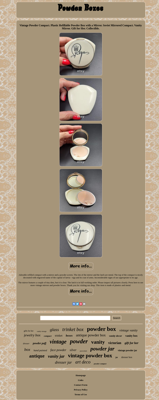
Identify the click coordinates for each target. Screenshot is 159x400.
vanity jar (56, 356)
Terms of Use (80, 394)
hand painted (40, 350)
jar (116, 357)
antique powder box (91, 335)
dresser (26, 343)
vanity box (131, 335)
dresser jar (63, 362)
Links (80, 380)
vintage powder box (90, 356)
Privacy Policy (81, 389)
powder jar (102, 349)
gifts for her (29, 331)
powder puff (39, 343)
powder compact (100, 364)
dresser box (126, 357)
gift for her (131, 343)
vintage (58, 342)
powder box (101, 329)
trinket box (73, 329)
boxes (69, 335)
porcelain (83, 351)
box (27, 349)
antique (37, 356)
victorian (114, 343)
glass (54, 329)
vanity (98, 342)
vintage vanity (128, 330)
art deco (82, 362)
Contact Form (80, 385)
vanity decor (115, 335)
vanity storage (41, 331)
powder (79, 341)
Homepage (81, 375)
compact (48, 336)
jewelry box (32, 335)
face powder (58, 350)
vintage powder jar (127, 350)
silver (73, 350)
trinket (58, 335)
